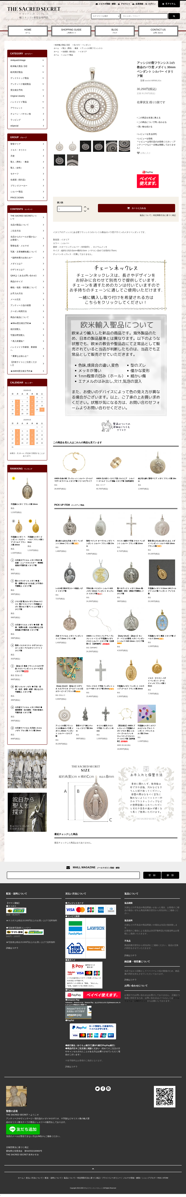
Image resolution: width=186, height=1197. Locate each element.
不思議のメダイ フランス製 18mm (24, 504)
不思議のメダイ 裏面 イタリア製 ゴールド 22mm (162, 637)
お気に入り (144, 152)
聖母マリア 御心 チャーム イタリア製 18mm (84, 728)
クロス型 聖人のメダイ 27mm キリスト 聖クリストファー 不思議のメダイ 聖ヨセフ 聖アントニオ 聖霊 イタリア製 (29, 605)
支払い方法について (34, 1178)
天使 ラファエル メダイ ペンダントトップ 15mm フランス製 (69, 637)
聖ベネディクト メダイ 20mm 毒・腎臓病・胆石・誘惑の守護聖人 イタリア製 (131, 591)
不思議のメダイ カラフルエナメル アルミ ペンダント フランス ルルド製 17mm (146, 730)
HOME (27, 31)
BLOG (114, 31)
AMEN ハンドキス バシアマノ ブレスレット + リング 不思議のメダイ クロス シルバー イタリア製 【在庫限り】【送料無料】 (100, 640)
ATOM (165, 1178)
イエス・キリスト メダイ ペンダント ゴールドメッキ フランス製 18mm (157, 682)
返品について (145, 215)
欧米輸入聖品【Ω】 (62, 45)
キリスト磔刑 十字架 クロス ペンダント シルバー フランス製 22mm (131, 542)
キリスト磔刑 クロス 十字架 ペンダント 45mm (105, 728)
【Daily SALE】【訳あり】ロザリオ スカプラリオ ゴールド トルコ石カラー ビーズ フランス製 (69, 688)
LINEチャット (141, 1001)
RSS (159, 1178)
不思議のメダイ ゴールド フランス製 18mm (35, 539)
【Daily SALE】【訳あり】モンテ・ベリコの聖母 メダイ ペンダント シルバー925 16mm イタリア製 (130, 639)
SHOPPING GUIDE (71, 31)
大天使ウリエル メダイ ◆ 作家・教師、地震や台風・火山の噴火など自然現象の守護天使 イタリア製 (29, 627)
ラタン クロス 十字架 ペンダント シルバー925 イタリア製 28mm (100, 687)
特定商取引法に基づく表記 (164, 215)
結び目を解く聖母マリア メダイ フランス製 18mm (157, 479)
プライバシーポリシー (111, 1178)
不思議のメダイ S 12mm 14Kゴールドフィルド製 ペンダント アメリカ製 (162, 591)
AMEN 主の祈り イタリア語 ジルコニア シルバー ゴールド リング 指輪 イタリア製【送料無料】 (115, 479)
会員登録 (139, 4)
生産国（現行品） (69, 52)
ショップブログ (148, 1178)
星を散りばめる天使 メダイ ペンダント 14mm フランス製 (69, 542)
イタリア (83, 52)
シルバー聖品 (67, 55)
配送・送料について (53, 1178)
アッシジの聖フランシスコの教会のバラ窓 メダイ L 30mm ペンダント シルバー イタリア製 (65, 731)
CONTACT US (158, 31)
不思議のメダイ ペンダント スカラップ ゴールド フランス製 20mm (130, 687)
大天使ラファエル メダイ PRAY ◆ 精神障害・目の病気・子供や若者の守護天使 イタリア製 (29, 710)
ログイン (152, 4)
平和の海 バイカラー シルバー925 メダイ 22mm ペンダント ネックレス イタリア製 (100, 591)
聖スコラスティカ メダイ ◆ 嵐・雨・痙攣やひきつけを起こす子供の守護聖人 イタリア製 (29, 583)
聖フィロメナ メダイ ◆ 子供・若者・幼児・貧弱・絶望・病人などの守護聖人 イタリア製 (29, 689)
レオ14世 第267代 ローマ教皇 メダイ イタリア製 (69, 589)
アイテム (168, 3)
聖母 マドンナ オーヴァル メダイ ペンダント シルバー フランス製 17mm (100, 543)
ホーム (56, 48)
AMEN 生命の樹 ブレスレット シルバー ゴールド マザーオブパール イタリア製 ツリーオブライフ (73, 479)
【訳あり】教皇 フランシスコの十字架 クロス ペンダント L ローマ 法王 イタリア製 (29, 668)
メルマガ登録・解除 (107, 4)
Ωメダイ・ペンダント (82, 45)
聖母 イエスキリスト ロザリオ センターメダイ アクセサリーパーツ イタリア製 (29, 648)
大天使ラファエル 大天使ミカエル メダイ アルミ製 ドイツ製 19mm (28, 729)
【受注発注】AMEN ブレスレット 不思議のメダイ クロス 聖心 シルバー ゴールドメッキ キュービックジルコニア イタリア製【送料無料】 (126, 733)
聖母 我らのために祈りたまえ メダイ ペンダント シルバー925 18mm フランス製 (161, 543)
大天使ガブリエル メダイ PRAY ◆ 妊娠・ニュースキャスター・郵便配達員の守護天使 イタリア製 (29, 562)
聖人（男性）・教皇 (70, 48)
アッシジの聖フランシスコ (92, 48)
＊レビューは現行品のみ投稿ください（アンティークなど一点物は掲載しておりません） (156, 143)
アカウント (125, 4)
